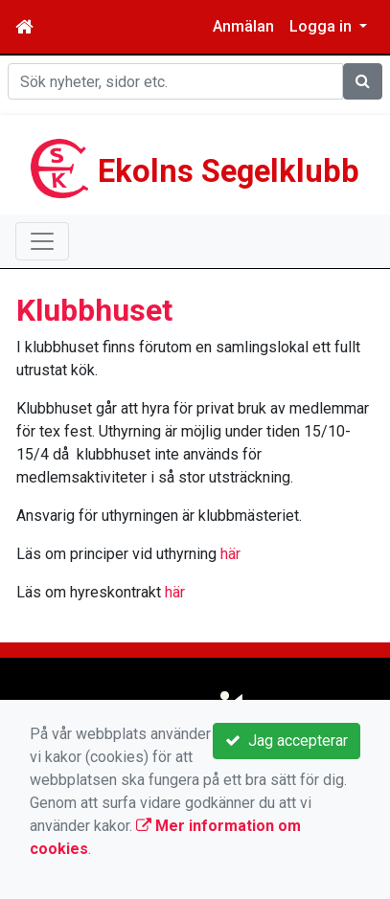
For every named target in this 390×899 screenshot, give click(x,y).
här (230, 554)
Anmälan (243, 26)
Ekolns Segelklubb (228, 171)
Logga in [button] (322, 26)
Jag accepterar (286, 740)
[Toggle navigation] (42, 241)
